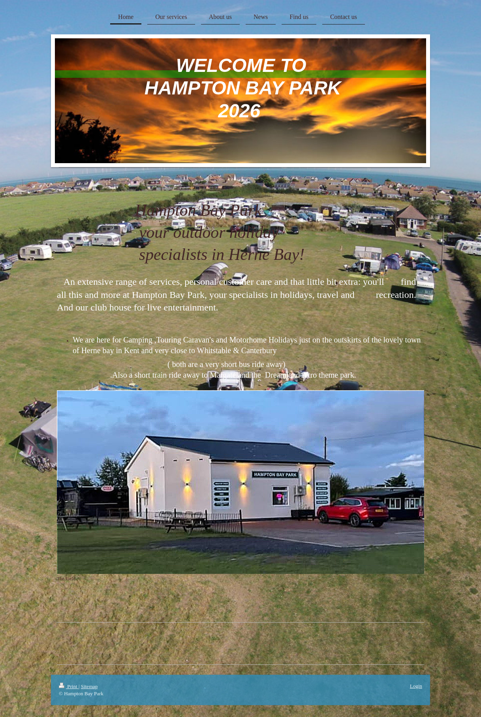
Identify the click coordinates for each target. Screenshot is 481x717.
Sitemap (89, 686)
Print (69, 686)
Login (416, 686)
